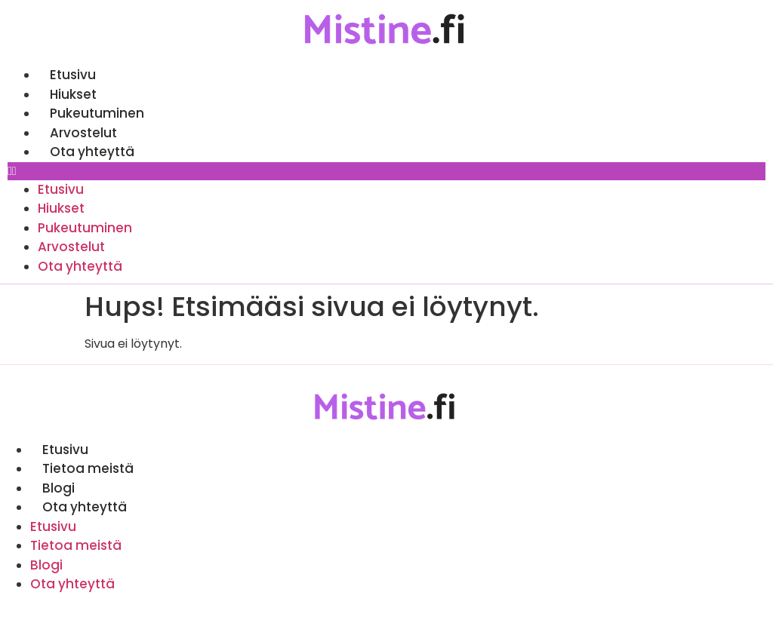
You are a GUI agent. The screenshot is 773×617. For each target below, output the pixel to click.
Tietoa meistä (88, 468)
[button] (386, 171)
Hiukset (73, 94)
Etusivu (73, 75)
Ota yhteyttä (92, 152)
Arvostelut (83, 133)
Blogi (58, 488)
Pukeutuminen (97, 113)
